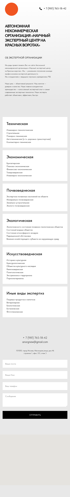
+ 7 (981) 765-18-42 (55, 8)
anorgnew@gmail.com (35, 342)
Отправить (35, 415)
